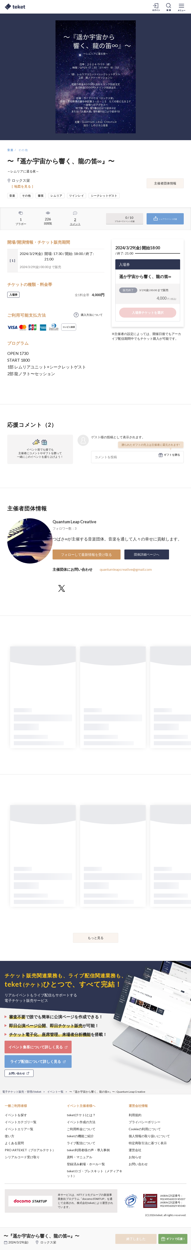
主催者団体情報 (165, 183)
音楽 (10, 150)
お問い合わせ (138, 1164)
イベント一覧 (55, 1091)
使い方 (9, 1136)
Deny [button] (152, 1227)
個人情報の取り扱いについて (149, 1136)
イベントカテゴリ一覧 (20, 1122)
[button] (6, 1233)
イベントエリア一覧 (19, 1129)
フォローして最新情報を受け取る (86, 554)
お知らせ (135, 1157)
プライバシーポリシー (144, 1122)
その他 (23, 150)
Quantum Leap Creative (74, 521)
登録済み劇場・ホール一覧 (86, 1164)
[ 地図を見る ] (22, 186)
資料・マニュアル (79, 1157)
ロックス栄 (48, 1242)
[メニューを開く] (181, 7)
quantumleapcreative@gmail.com (126, 569)
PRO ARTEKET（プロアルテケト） (30, 1150)
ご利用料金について (81, 1129)
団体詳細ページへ (146, 554)
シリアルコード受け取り (22, 1157)
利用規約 (135, 1115)
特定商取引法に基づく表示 (148, 1143)
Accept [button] (175, 1227)
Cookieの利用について (145, 1129)
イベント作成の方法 (81, 1122)
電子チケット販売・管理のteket (21, 1091)
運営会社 (135, 1150)
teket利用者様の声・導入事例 (88, 1150)
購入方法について (92, 314)
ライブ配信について (81, 1143)
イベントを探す (16, 1115)
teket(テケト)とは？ (81, 1115)
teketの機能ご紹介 (80, 1136)
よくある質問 (14, 1143)
